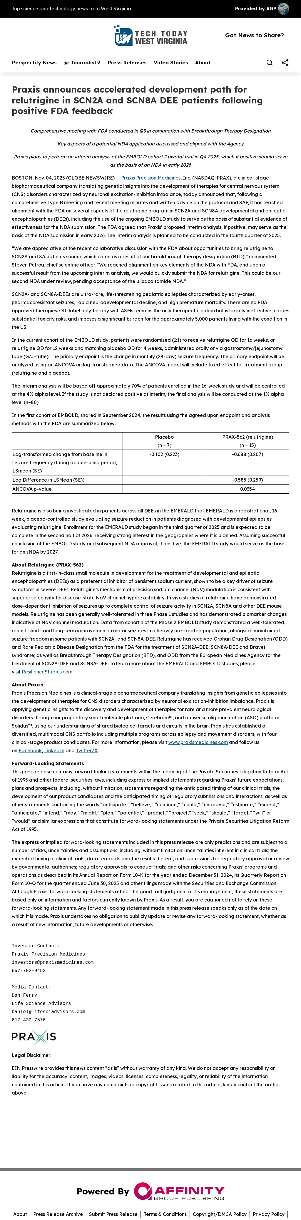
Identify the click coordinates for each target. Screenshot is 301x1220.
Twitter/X (87, 750)
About (202, 63)
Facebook (30, 750)
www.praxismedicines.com (198, 742)
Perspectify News (34, 63)
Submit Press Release (113, 1214)
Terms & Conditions (165, 1214)
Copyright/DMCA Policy (220, 1214)
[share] (285, 62)
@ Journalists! (82, 63)
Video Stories (171, 63)
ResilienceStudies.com (47, 672)
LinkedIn (54, 750)
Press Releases (127, 63)
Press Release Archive (58, 1214)
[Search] (269, 62)
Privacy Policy (269, 1214)
